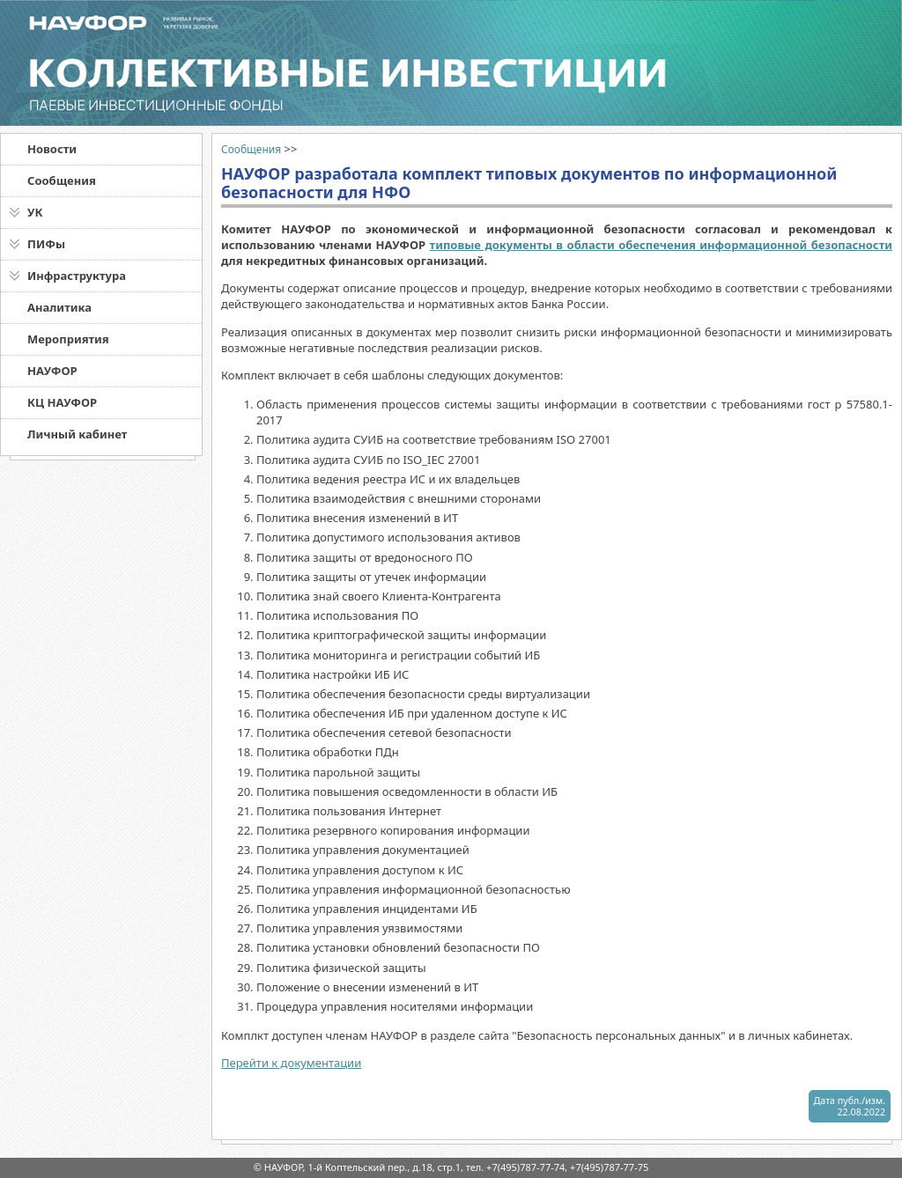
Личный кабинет (77, 434)
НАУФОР (52, 371)
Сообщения (61, 180)
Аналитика (59, 307)
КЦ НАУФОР (62, 402)
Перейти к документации (291, 1063)
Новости (52, 149)
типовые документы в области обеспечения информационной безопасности (661, 245)
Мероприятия (68, 339)
